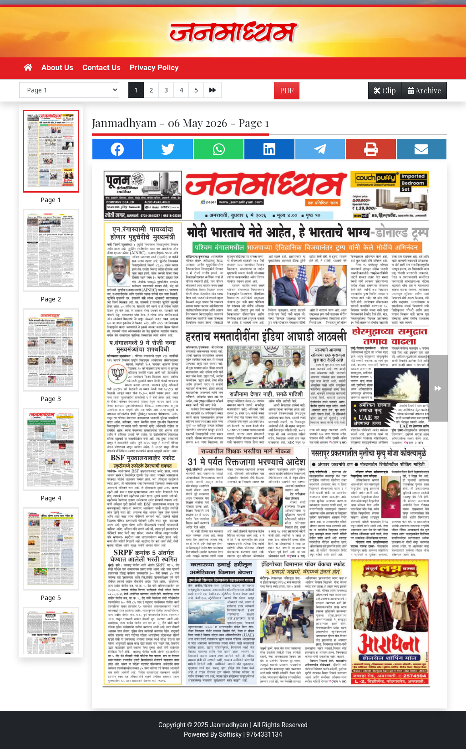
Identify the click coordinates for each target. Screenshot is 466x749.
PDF (287, 90)
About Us (57, 67)
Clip (385, 90)
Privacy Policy (154, 67)
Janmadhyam (229, 725)
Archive (421, 92)
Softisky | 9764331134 (250, 734)
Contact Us (101, 67)
